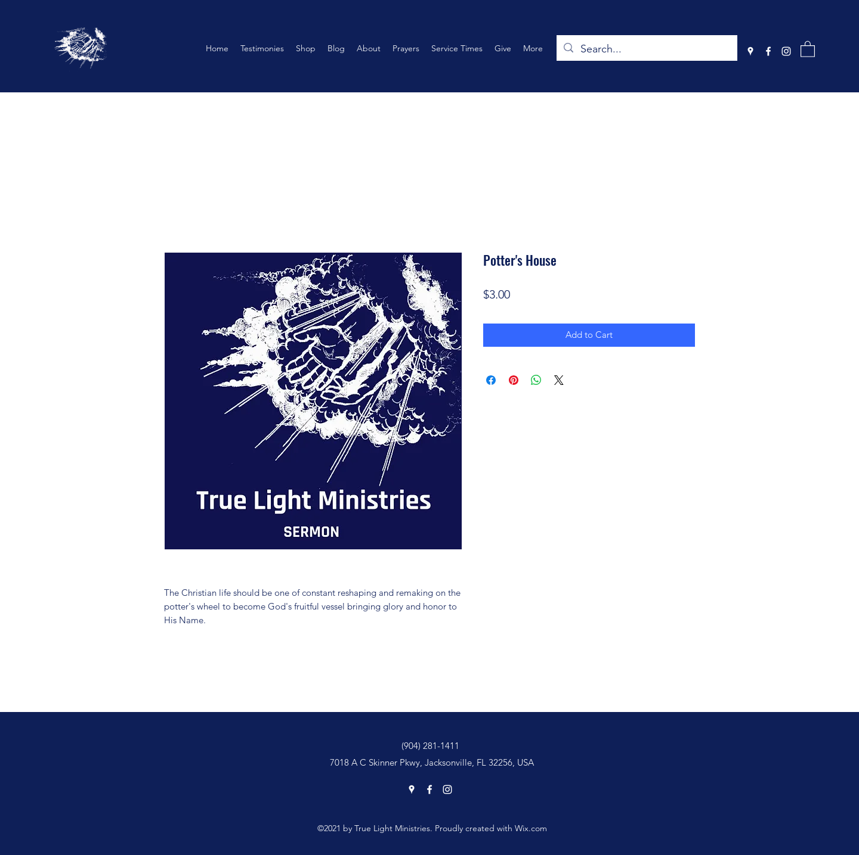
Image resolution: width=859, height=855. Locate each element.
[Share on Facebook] (491, 380)
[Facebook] (768, 51)
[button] (808, 48)
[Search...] (646, 49)
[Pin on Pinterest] (513, 380)
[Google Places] (750, 51)
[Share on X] (559, 380)
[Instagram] (786, 51)
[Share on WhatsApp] (536, 380)
